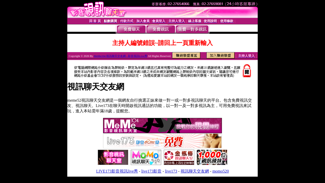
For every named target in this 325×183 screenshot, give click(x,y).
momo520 (220, 171)
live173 (171, 171)
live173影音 (151, 171)
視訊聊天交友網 (195, 171)
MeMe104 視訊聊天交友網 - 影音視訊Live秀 (120, 55)
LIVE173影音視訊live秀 (117, 171)
